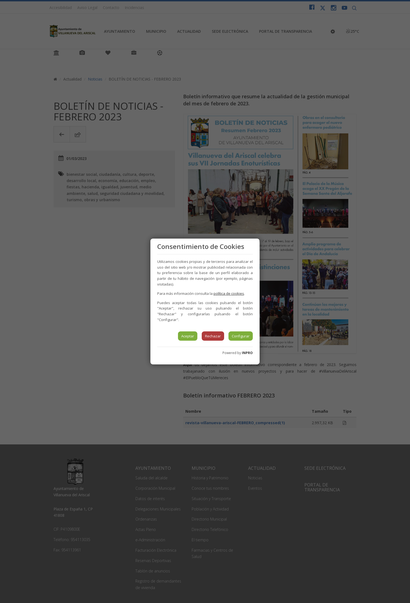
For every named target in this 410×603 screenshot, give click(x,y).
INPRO (247, 352)
